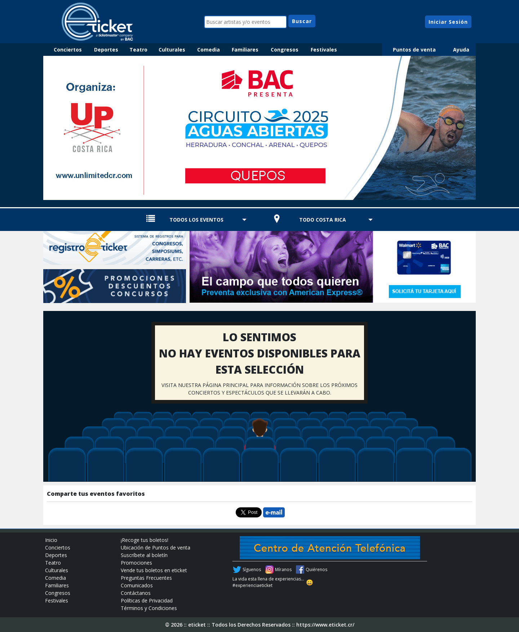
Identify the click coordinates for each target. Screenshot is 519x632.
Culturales (172, 49)
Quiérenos (316, 569)
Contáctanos (136, 592)
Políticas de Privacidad (147, 600)
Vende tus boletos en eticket (154, 570)
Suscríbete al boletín (144, 555)
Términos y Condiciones (149, 608)
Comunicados (137, 585)
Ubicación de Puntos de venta (155, 547)
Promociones (136, 562)
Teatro (138, 49)
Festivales (324, 49)
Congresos (284, 49)
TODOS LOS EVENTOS (196, 219)
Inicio (51, 540)
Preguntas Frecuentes (146, 577)
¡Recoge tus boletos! (144, 540)
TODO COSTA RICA (322, 219)
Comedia (208, 49)
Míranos (283, 569)
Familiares (245, 49)
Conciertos (68, 49)
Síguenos (252, 569)
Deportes (106, 49)
